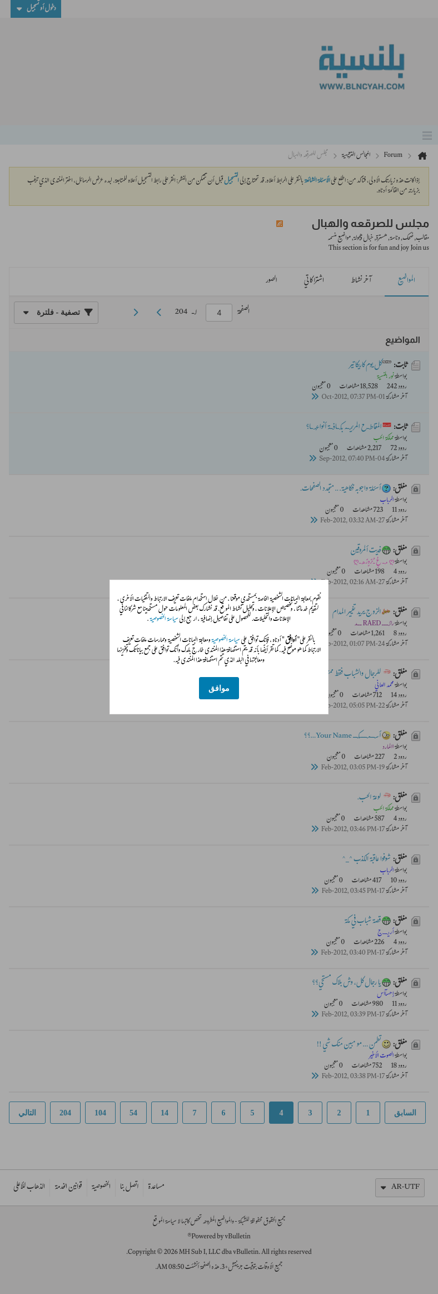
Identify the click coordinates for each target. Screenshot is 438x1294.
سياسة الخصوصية (163, 620)
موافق (219, 688)
